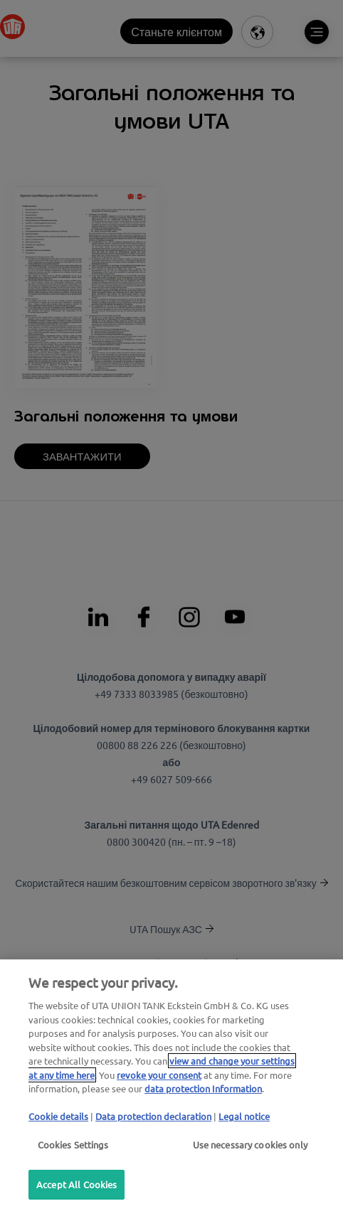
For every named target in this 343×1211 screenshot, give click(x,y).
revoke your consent (159, 1075)
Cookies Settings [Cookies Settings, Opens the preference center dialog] (73, 1145)
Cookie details (58, 1116)
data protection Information (203, 1088)
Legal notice (244, 1116)
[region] (171, 1085)
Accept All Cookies (76, 1184)
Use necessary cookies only (250, 1145)
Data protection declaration (153, 1116)
